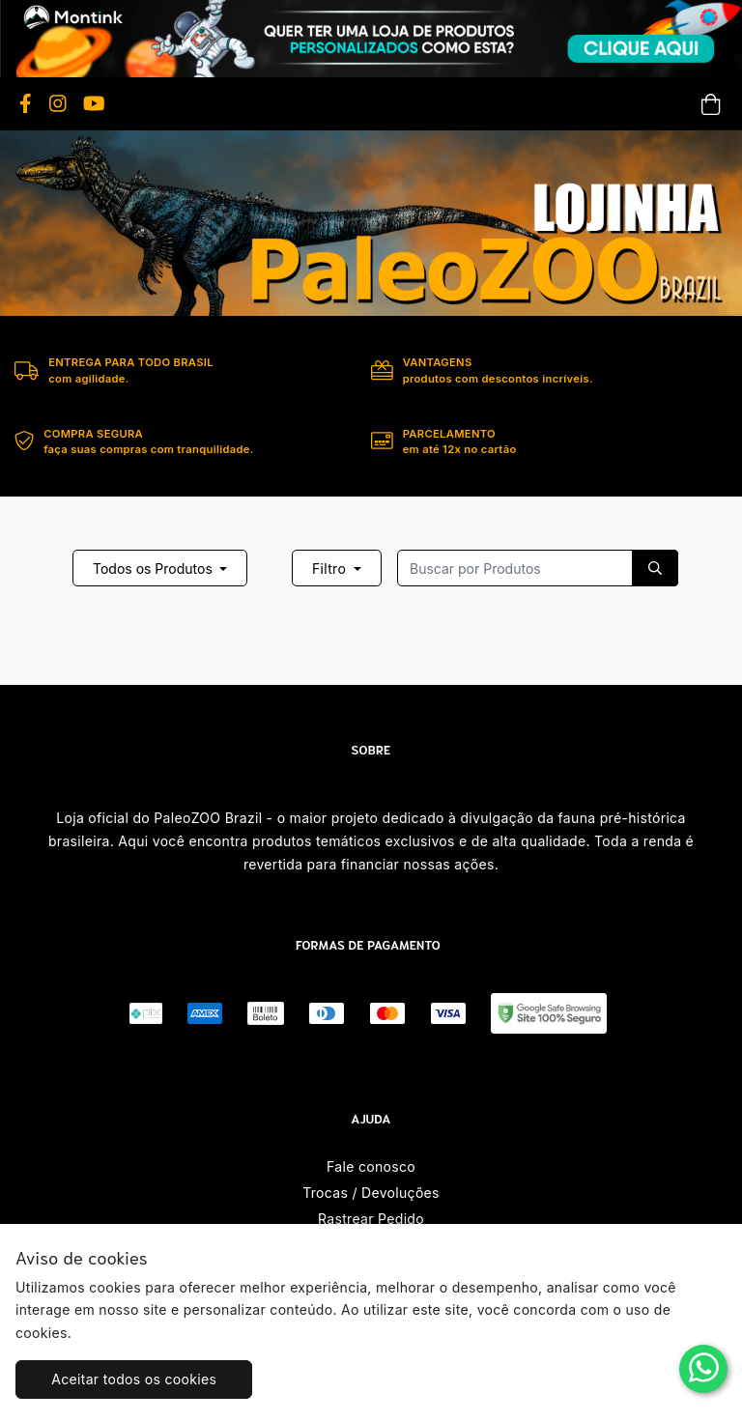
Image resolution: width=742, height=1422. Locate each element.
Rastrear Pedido (371, 1218)
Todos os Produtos (154, 568)
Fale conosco (371, 1166)
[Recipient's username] (515, 568)
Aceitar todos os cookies (133, 1379)
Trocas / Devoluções (371, 1192)
